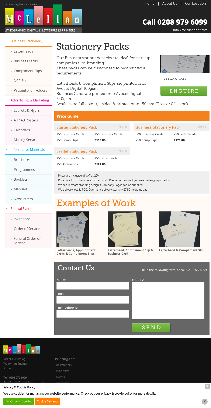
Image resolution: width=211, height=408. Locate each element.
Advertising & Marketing (30, 100)
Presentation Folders (30, 90)
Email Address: (67, 308)
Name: (61, 280)
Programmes (24, 169)
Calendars (22, 130)
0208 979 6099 (196, 270)
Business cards (26, 61)
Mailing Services (26, 139)
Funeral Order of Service (27, 240)
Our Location (195, 3)
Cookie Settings (47, 401)
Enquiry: (138, 280)
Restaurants (64, 365)
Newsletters (23, 199)
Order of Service (27, 228)
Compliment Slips (28, 70)
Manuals (20, 189)
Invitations (22, 219)
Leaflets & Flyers (27, 110)
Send (151, 327)
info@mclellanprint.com (190, 30)
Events (60, 377)
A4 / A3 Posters (26, 120)
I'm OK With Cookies (19, 401)
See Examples (175, 78)
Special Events (22, 208)
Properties (62, 371)
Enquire (122, 127)
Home (150, 3)
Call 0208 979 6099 (174, 22)
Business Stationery (26, 41)
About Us (169, 3)
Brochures (22, 159)
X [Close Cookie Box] (207, 386)
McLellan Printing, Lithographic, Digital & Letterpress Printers (43, 18)
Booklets (21, 179)
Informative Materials (28, 149)
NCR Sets (21, 80)
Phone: (61, 294)
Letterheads (23, 51)
